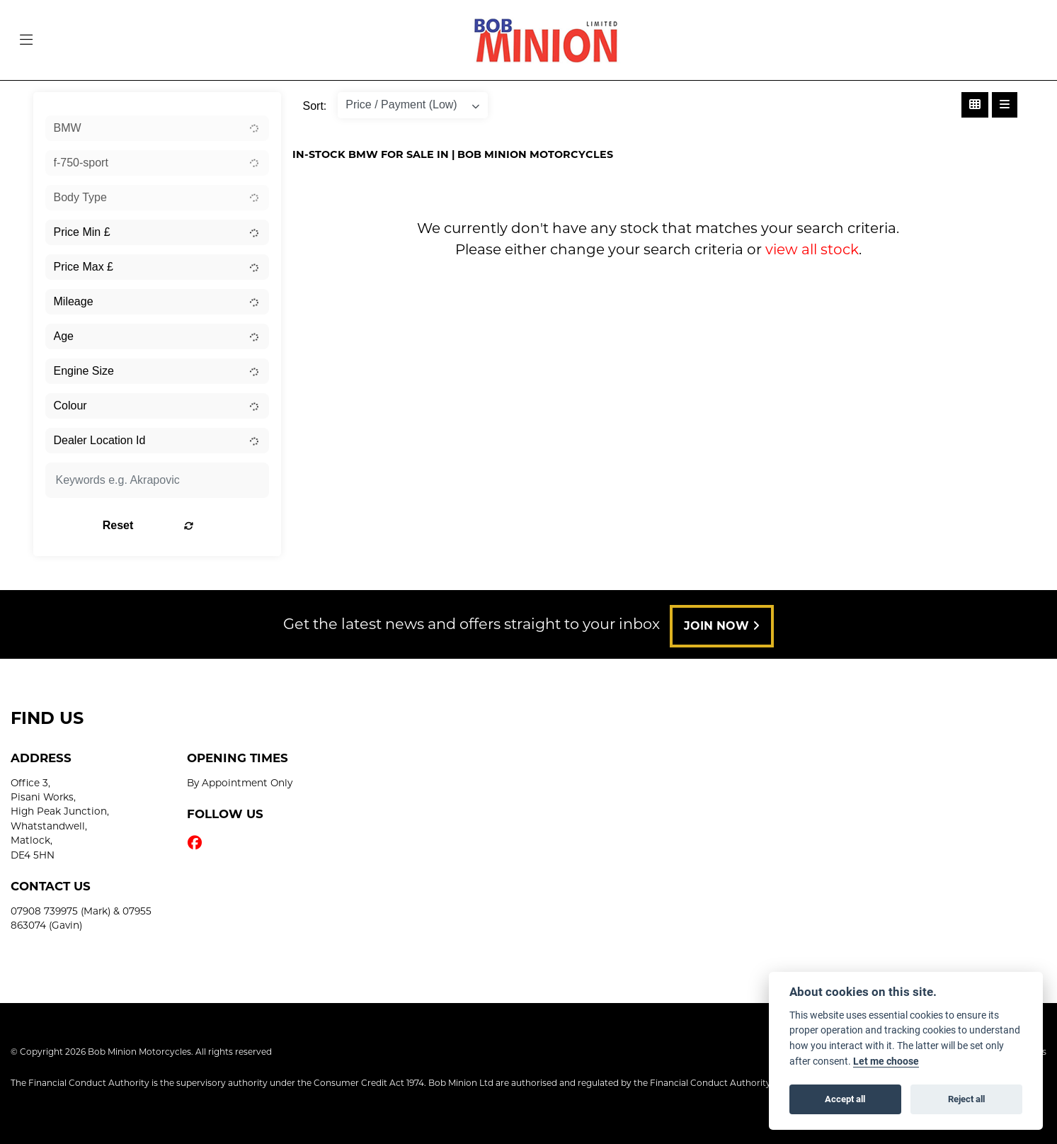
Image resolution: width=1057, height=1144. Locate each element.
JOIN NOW (727, 626)
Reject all (966, 1098)
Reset (196, 525)
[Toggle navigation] (26, 40)
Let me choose (886, 1061)
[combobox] (157, 128)
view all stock (812, 249)
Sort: (315, 106)
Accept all (845, 1098)
